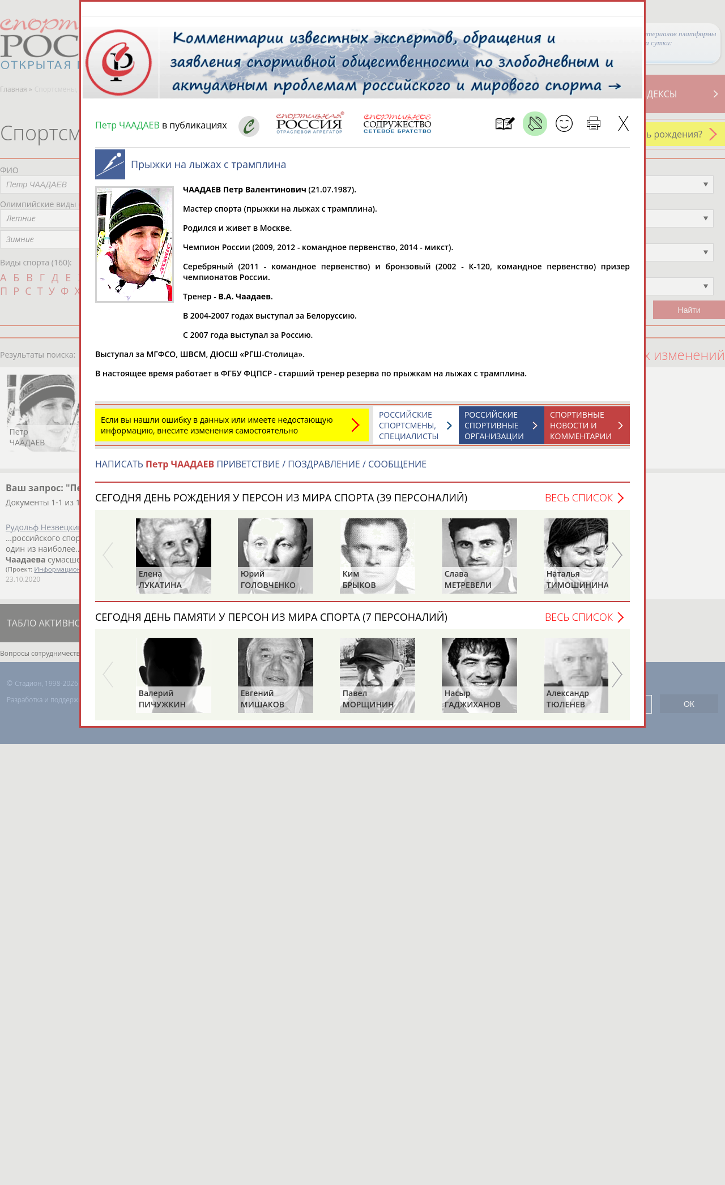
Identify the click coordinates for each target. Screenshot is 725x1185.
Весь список (579, 503)
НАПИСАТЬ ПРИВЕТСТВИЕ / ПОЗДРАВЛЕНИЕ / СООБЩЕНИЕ (261, 469)
